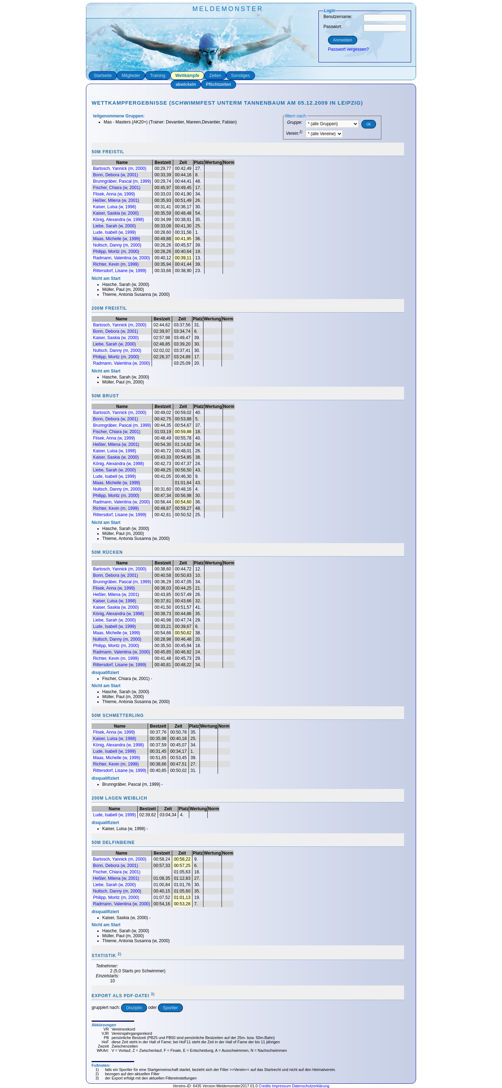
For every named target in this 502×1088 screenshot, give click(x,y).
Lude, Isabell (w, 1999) (114, 232)
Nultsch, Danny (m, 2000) (117, 245)
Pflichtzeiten (218, 84)
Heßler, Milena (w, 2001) (116, 200)
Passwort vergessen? (348, 49)
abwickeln (186, 84)
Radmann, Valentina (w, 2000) (121, 257)
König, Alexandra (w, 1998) (118, 219)
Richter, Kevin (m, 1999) (116, 264)
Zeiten (215, 75)
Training (157, 75)
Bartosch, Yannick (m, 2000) (119, 168)
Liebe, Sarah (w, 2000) (114, 225)
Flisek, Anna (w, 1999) (114, 194)
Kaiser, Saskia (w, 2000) (116, 213)
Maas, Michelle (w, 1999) (116, 238)
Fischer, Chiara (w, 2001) (116, 187)
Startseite (103, 75)
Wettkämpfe (187, 75)
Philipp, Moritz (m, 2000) (116, 251)
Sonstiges (240, 75)
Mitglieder (131, 75)
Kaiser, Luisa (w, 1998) (114, 206)
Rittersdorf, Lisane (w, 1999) (119, 270)
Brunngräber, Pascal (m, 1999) (122, 181)
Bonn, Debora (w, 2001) (115, 174)
